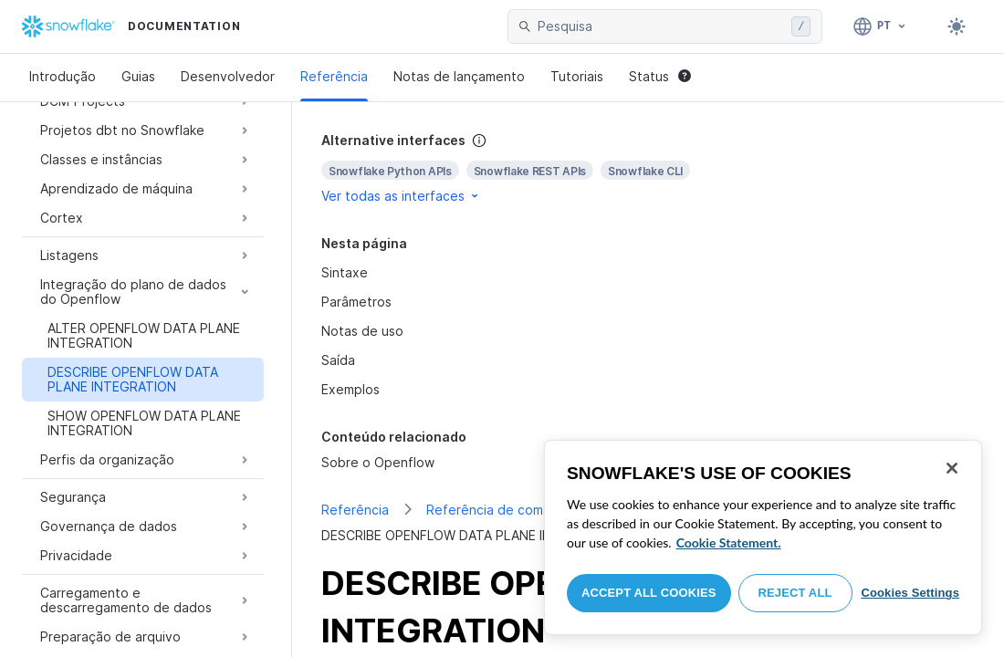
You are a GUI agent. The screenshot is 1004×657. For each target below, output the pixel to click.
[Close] (952, 468)
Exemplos (350, 389)
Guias (138, 76)
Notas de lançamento (459, 76)
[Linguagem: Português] (880, 26)
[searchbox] (661, 26)
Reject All (795, 593)
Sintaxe (344, 272)
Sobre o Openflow (377, 462)
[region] (763, 537)
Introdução (62, 76)
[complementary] (648, 168)
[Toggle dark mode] (956, 26)
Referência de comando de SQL (524, 509)
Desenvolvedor (228, 76)
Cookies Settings (910, 593)
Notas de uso (362, 331)
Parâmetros (356, 301)
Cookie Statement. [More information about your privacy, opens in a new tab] (728, 542)
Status (660, 76)
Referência (334, 76)
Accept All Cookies (648, 593)
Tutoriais (576, 76)
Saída (338, 360)
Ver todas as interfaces (401, 195)
